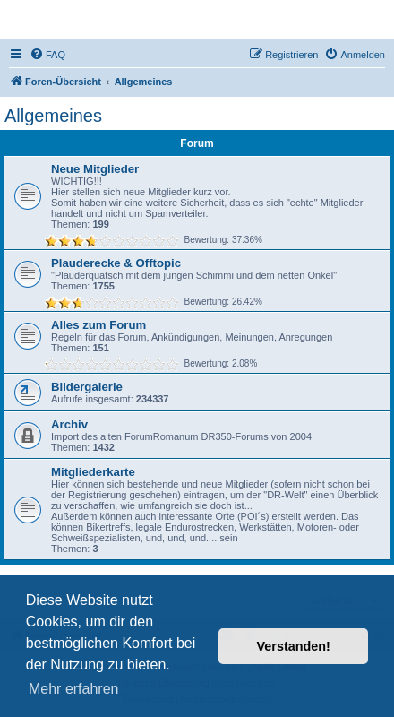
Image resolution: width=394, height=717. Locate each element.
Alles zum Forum (98, 325)
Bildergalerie (87, 386)
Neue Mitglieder (95, 169)
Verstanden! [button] (293, 646)
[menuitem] (47, 54)
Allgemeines (53, 115)
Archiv (69, 424)
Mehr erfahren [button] (74, 688)
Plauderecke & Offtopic (116, 263)
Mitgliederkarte (93, 472)
